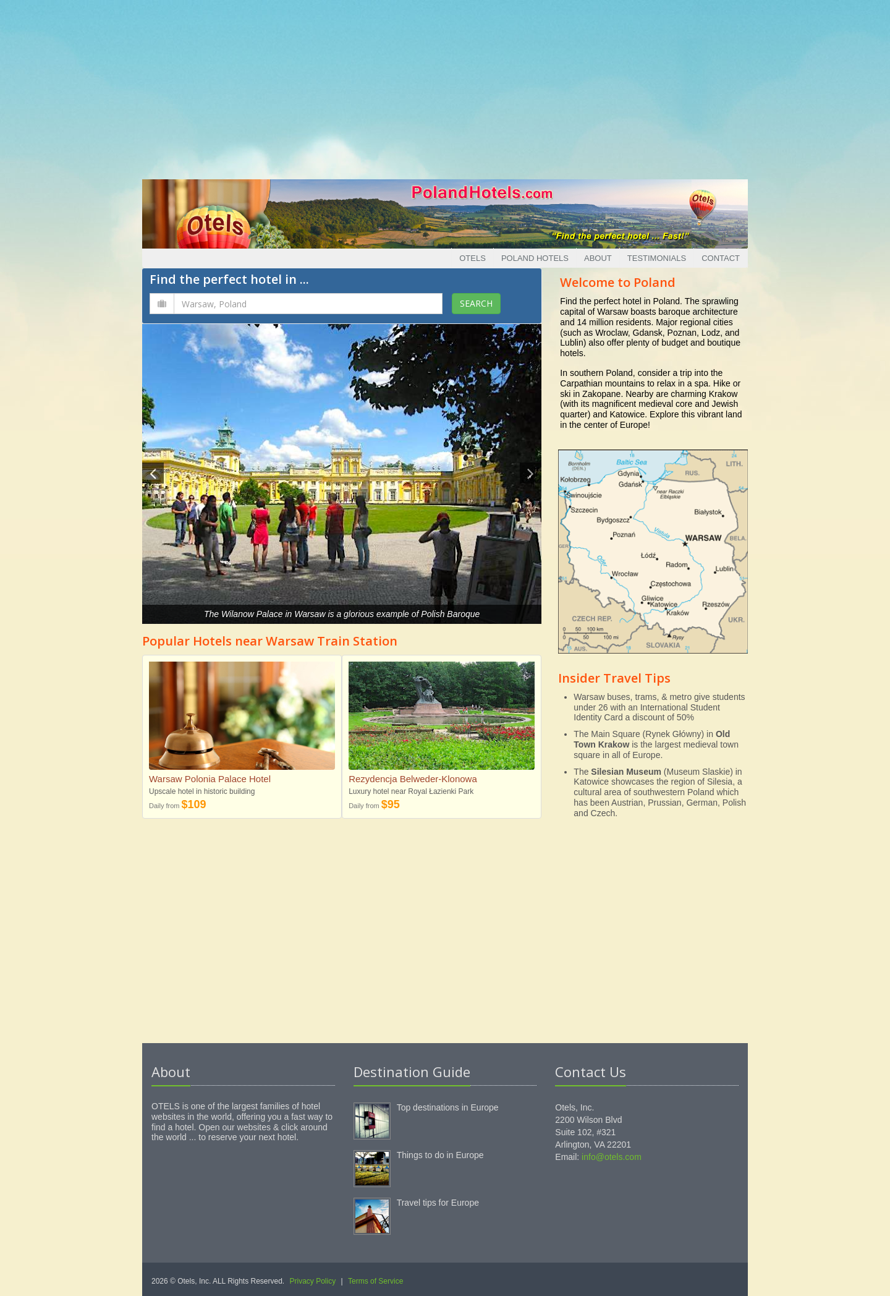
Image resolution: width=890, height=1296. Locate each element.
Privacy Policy (313, 1281)
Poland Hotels (535, 258)
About (598, 258)
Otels (472, 258)
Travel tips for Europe (438, 1203)
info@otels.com (612, 1157)
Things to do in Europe (440, 1155)
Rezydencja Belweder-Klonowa (413, 779)
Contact (720, 258)
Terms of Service (375, 1281)
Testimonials (656, 258)
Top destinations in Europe (448, 1107)
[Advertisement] (445, 86)
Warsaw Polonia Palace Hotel (210, 779)
